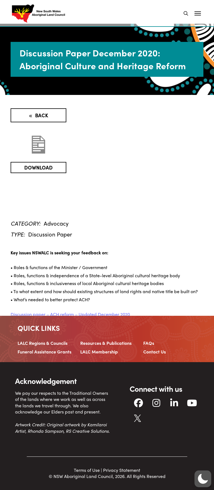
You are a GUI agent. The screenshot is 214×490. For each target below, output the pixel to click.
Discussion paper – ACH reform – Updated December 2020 (70, 314)
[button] (185, 13)
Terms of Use (87, 470)
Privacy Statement (121, 470)
